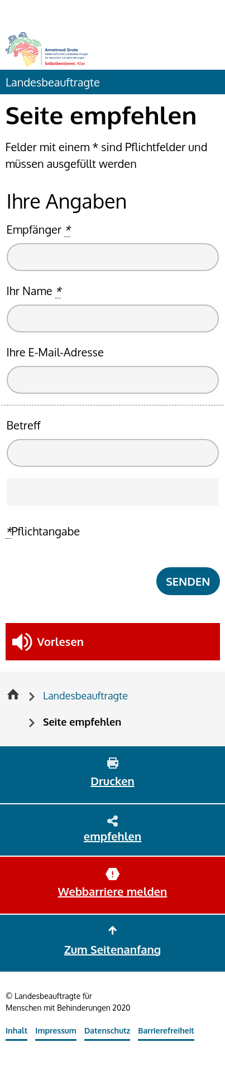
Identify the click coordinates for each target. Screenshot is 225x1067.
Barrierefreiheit (166, 1030)
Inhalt (16, 1030)
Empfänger (38, 229)
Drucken (112, 781)
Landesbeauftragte (53, 82)
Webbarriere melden (112, 891)
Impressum (55, 1030)
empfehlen (112, 836)
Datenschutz (107, 1030)
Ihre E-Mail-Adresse (55, 352)
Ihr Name (34, 290)
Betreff (24, 425)
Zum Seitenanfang (112, 949)
